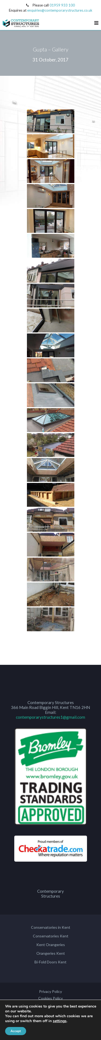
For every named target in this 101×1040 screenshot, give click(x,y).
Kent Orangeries (50, 944)
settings (60, 1021)
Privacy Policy (50, 991)
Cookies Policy (50, 998)
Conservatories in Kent (50, 927)
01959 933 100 (62, 5)
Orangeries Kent (50, 953)
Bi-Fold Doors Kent (50, 962)
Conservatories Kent (50, 936)
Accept (16, 1031)
